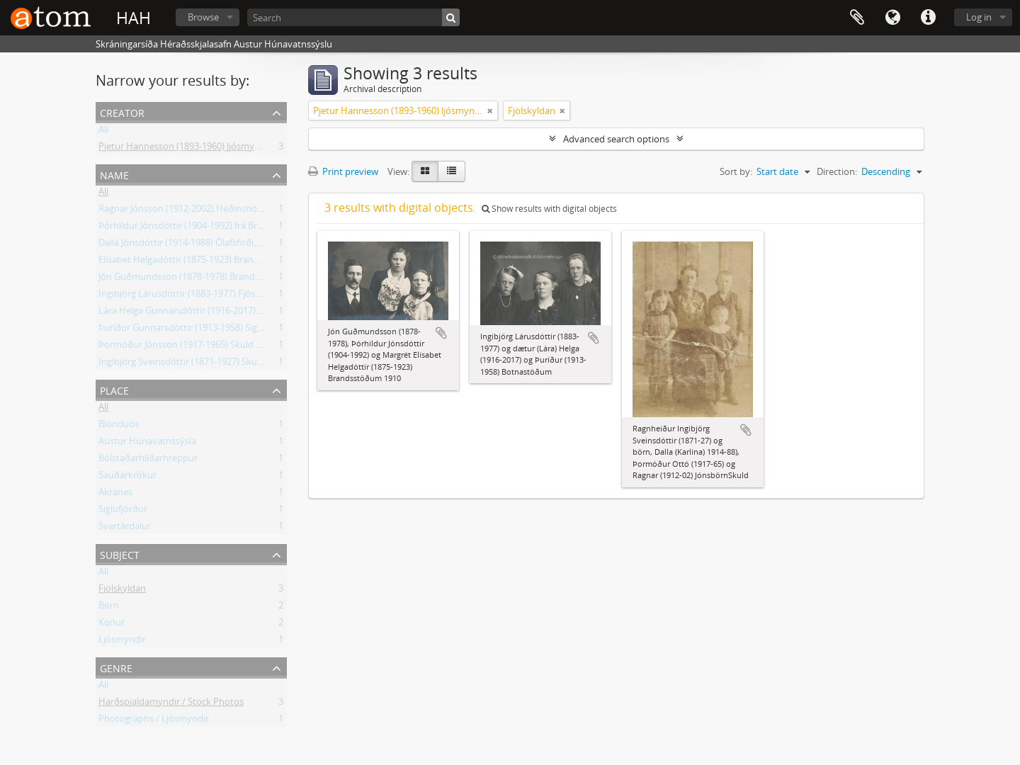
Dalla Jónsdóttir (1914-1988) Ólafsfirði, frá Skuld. (197, 245)
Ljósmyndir (122, 641)
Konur (111, 624)
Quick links (928, 17)
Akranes (115, 494)
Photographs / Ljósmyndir (153, 721)
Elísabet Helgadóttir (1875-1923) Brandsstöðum (197, 262)
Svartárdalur (124, 528)
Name (114, 173)
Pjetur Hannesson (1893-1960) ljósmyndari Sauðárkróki (213, 148)
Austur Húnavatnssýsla (147, 443)
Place (114, 389)
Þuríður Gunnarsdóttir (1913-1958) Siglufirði (190, 330)
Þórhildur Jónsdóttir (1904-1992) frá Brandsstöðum (204, 228)
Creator (122, 111)
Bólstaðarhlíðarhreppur (148, 460)
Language (892, 17)
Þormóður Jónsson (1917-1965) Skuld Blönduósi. (199, 347)
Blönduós (118, 426)
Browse (203, 17)
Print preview (343, 171)
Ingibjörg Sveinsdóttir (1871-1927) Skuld (181, 364)
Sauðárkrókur (127, 477)
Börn (108, 607)
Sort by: (736, 171)
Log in (979, 17)
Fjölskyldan (122, 590)
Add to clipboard (441, 333)
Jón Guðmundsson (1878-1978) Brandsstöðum (195, 279)
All (103, 131)
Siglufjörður (122, 511)
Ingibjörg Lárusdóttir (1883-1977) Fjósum (183, 296)
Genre (116, 666)
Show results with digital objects (549, 209)
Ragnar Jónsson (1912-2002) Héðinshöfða (184, 211)
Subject (120, 553)
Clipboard (857, 17)
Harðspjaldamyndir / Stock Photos (171, 704)
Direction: (837, 171)
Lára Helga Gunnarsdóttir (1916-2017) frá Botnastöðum (214, 313)
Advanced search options (616, 138)
